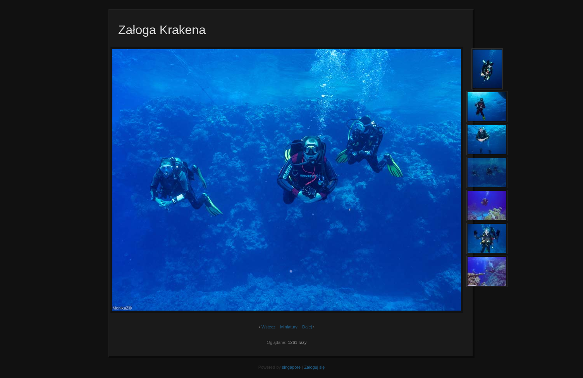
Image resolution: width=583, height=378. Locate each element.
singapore (291, 367)
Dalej (307, 327)
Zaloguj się (314, 367)
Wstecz (268, 327)
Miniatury (289, 327)
